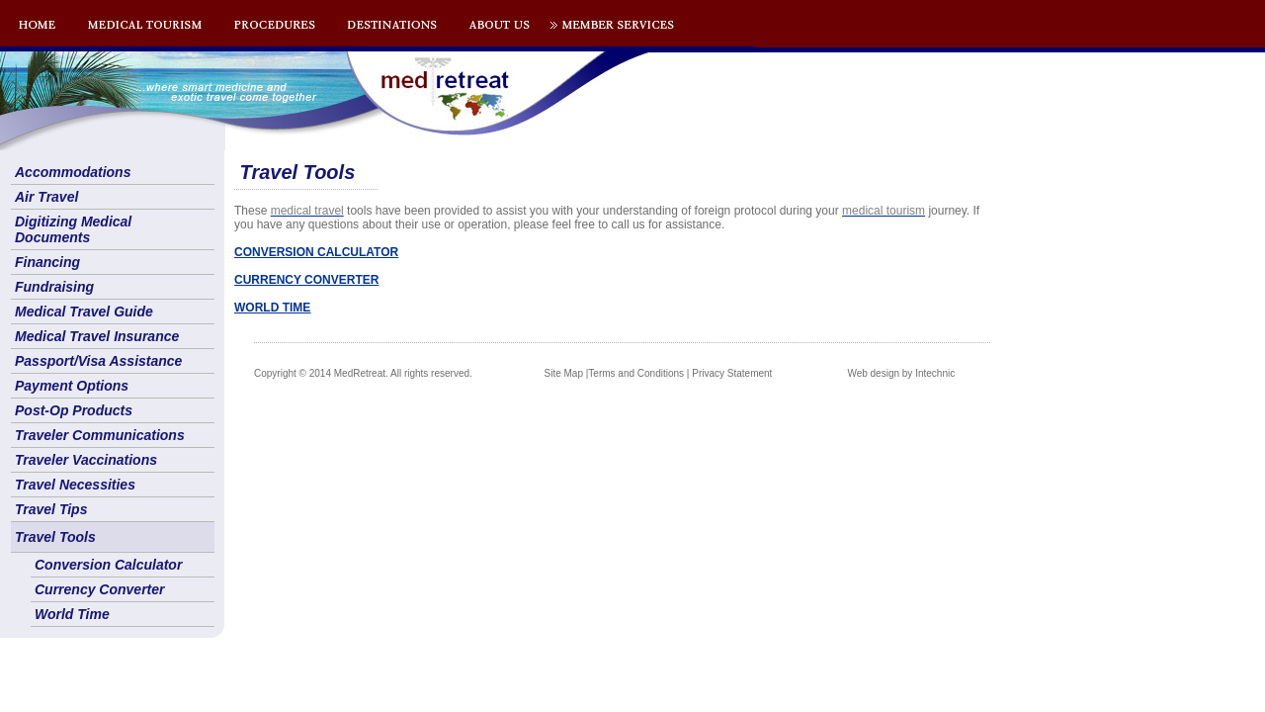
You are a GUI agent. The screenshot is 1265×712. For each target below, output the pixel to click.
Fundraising (54, 287)
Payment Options (71, 386)
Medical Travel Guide (84, 311)
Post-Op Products (73, 410)
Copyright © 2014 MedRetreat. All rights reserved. (363, 373)
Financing (47, 262)
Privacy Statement (732, 373)
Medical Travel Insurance (97, 336)
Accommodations (72, 172)
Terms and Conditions (636, 373)
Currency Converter (100, 589)
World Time (72, 614)
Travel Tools (55, 537)
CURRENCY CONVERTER (306, 280)
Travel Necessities (75, 484)
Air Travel (46, 197)
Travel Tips (51, 509)
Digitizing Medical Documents (73, 229)
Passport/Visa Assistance (98, 361)
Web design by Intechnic (901, 373)
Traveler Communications (100, 435)
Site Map (564, 373)
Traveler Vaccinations (86, 460)
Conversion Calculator (108, 565)
